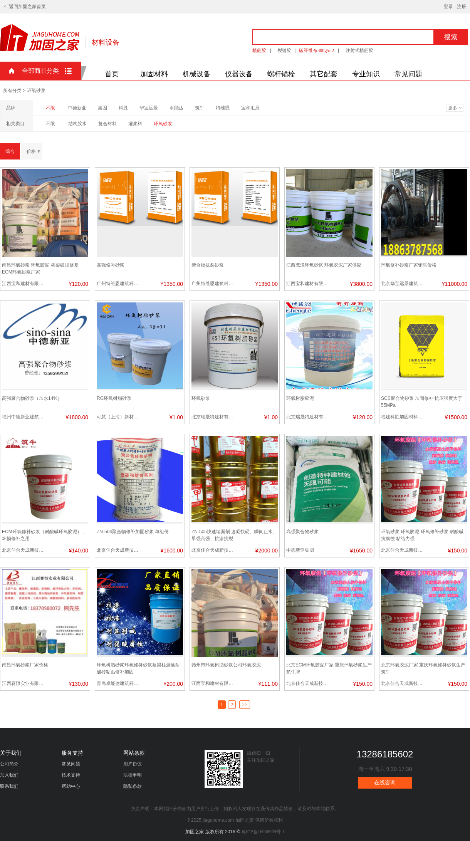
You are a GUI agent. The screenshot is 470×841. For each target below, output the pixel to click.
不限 (50, 108)
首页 (112, 74)
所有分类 (12, 90)
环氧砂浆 (163, 123)
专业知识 (366, 74)
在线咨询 (385, 783)
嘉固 (102, 108)
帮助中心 (71, 786)
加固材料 (154, 74)
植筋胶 (259, 50)
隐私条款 (132, 786)
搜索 (451, 37)
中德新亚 (77, 108)
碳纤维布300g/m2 (316, 50)
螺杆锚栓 (281, 74)
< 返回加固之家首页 (25, 6)
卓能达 (176, 108)
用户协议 (132, 764)
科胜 (123, 108)
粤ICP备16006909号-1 (263, 831)
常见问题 (408, 74)
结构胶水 (77, 123)
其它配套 (323, 74)
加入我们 (9, 775)
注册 (461, 6)
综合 (10, 151)
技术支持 (71, 775)
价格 (31, 151)
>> (244, 704)
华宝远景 (148, 108)
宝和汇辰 (250, 108)
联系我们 (9, 786)
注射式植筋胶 (359, 50)
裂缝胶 (284, 50)
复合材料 (107, 123)
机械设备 (196, 74)
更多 (452, 108)
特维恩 (223, 108)
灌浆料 (135, 123)
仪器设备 (239, 74)
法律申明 (132, 775)
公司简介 (9, 764)
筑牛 (199, 108)
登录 (448, 6)
